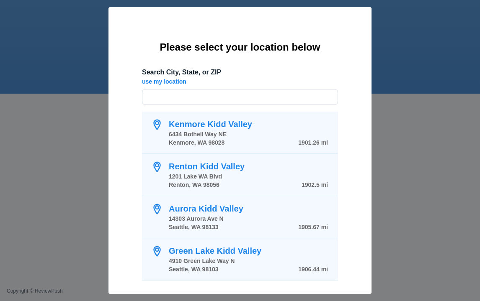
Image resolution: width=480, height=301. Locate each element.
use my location (164, 81)
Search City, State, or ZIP (181, 72)
